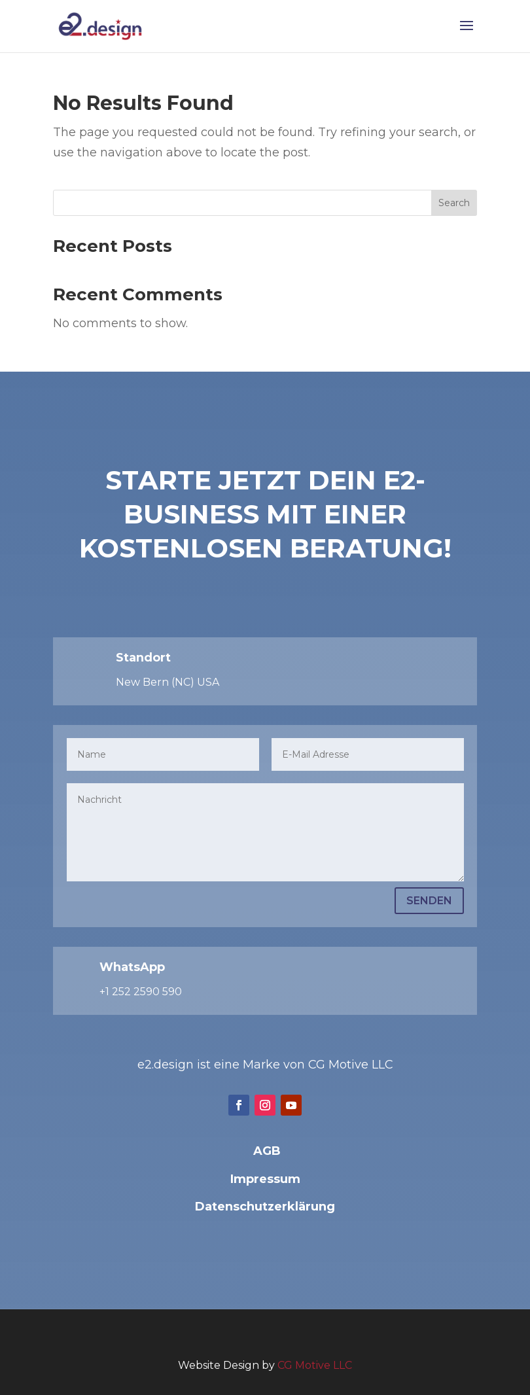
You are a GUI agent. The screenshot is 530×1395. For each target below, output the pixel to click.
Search (454, 203)
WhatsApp (132, 967)
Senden (429, 900)
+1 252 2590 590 (140, 991)
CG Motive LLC (314, 1365)
